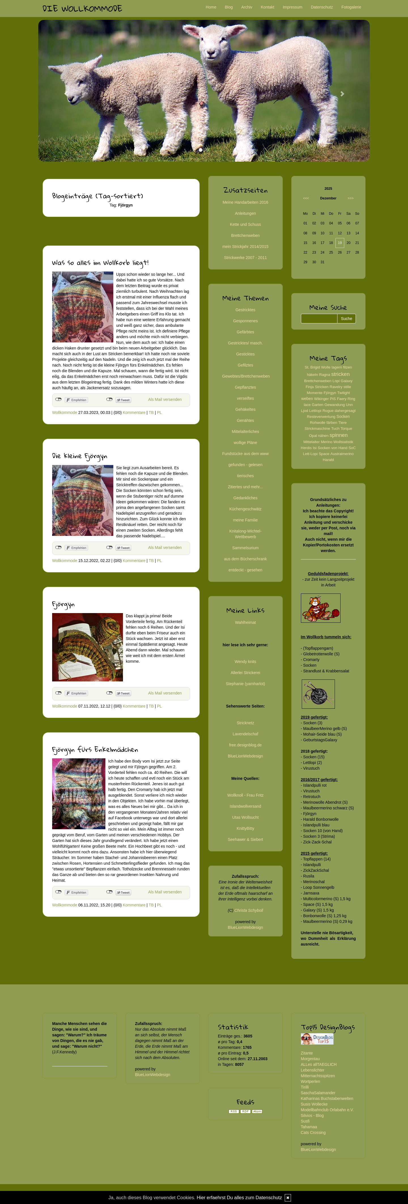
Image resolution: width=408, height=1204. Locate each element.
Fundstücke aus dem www (245, 453)
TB (151, 412)
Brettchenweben (245, 235)
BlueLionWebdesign (245, 756)
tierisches (245, 475)
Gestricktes (245, 310)
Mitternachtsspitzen (318, 1076)
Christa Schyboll (248, 910)
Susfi (305, 1121)
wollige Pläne (245, 442)
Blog (229, 7)
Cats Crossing (313, 1132)
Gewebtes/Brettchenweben (246, 376)
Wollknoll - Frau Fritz (245, 795)
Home (211, 7)
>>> (351, 198)
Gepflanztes (245, 387)
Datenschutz (322, 7)
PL (159, 412)
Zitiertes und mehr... (245, 487)
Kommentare (134, 412)
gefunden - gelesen (245, 464)
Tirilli (305, 1087)
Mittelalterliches (245, 431)
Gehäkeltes (245, 409)
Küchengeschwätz (245, 509)
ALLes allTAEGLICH (319, 1064)
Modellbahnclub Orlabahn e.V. (327, 1110)
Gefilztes (245, 365)
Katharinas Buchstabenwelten (327, 1098)
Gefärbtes (245, 332)
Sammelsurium (245, 548)
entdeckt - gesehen (245, 570)
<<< (306, 198)
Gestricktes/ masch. (245, 343)
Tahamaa (309, 1127)
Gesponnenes (245, 321)
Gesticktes (245, 354)
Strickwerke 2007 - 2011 (245, 257)
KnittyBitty (245, 828)
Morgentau (310, 1058)
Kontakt (267, 7)
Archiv (246, 7)
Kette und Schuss (245, 224)
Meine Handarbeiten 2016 (245, 202)
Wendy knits (245, 661)
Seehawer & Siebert (245, 839)
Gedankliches (245, 498)
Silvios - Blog (312, 1115)
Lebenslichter (312, 1070)
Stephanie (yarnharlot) (245, 683)
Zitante (307, 1053)
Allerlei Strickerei (245, 672)
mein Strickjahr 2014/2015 (245, 246)
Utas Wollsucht (245, 817)
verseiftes (245, 398)
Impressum (292, 7)
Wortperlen (310, 1081)
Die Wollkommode (82, 8)
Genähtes (245, 420)
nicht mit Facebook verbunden (58, 399)
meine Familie (245, 520)
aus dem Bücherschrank (245, 559)
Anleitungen (245, 213)
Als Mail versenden (165, 399)
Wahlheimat (245, 622)
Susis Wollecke (314, 1104)
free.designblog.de (245, 745)
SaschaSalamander (318, 1093)
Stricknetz (245, 723)
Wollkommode (64, 412)
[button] (63, 91)
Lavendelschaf (245, 734)
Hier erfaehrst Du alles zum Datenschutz (239, 1197)
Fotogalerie (351, 7)
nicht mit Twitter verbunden (109, 399)
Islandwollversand (245, 806)
